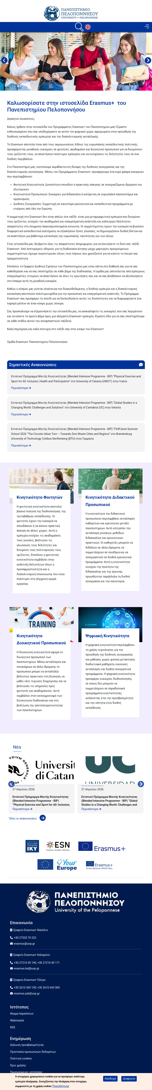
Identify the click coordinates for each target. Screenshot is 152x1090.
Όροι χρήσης (18, 1065)
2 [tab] (79, 60)
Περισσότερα (21, 388)
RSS (12, 1027)
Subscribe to (8, 349)
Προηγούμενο (4, 61)
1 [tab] (73, 60)
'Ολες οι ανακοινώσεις (27, 818)
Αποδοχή (110, 1078)
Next (148, 61)
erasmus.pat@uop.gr (27, 993)
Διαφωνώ (129, 1078)
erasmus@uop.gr (24, 943)
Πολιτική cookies (21, 1058)
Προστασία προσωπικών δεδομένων (33, 1051)
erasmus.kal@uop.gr (26, 968)
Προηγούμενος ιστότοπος (26, 1072)
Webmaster (17, 1020)
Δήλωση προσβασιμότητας (27, 1044)
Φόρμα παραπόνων (22, 1013)
